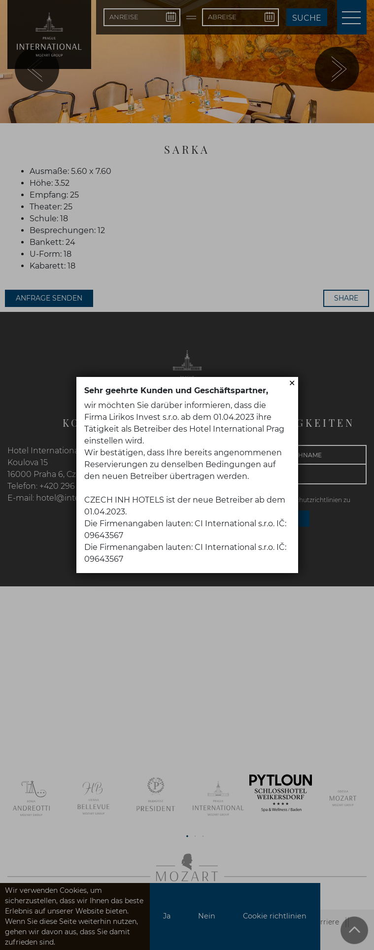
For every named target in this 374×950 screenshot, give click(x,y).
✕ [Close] (292, 383)
